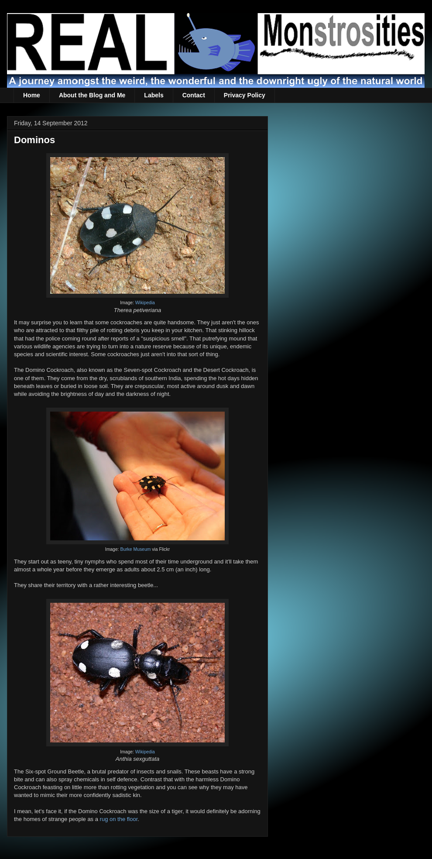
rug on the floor (119, 819)
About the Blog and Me (92, 95)
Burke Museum (135, 549)
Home (31, 95)
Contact (193, 95)
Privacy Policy (244, 95)
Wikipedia (145, 302)
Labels (153, 95)
